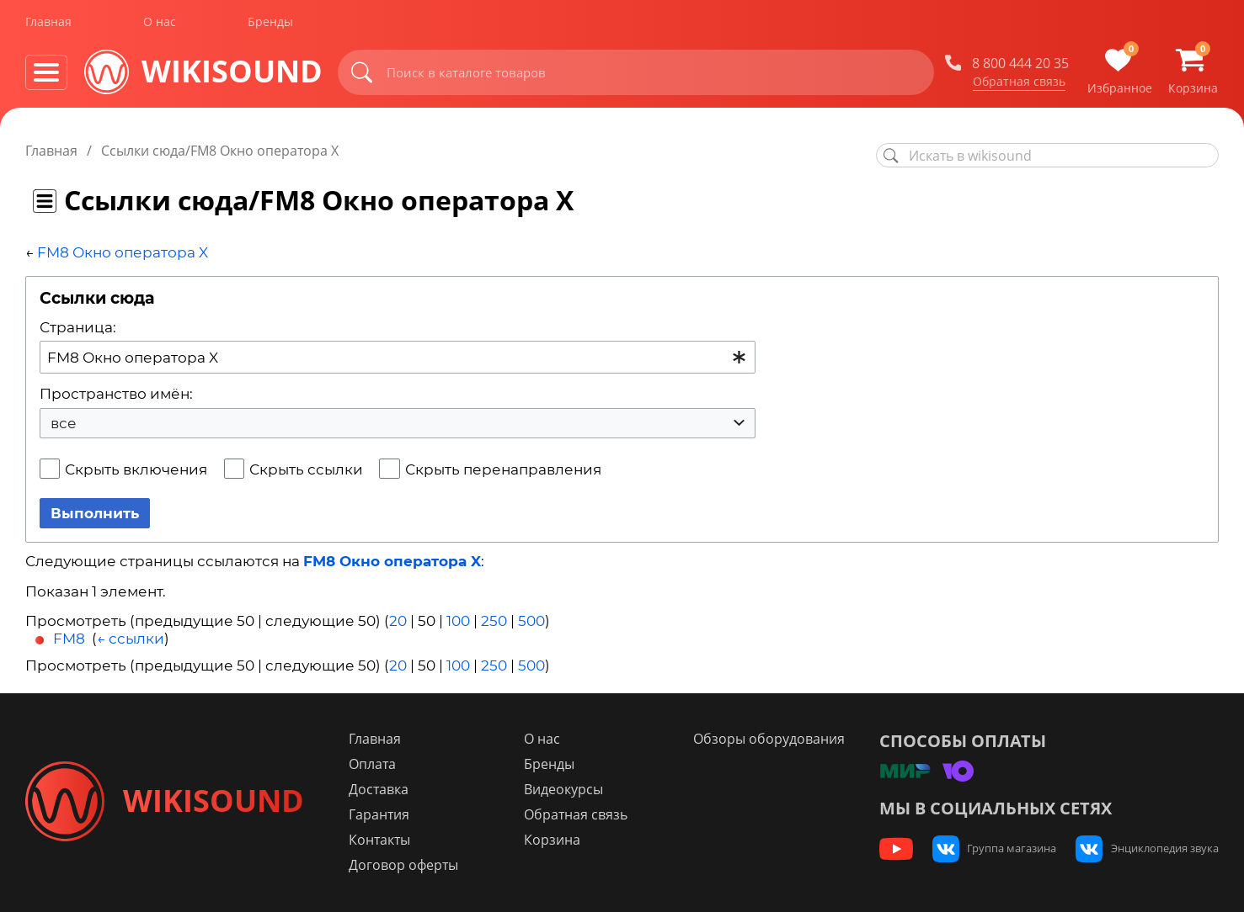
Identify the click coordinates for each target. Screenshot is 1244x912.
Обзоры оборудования (772, 738)
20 (398, 620)
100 (458, 620)
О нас (159, 24)
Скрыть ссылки (306, 469)
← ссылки (130, 638)
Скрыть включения (136, 469)
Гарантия (386, 814)
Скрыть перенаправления (503, 469)
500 (531, 620)
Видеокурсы (568, 789)
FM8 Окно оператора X (122, 252)
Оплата (379, 764)
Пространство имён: (116, 393)
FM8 (69, 638)
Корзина (557, 839)
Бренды (270, 24)
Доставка (386, 789)
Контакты (387, 839)
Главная (48, 24)
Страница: (78, 327)
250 (494, 620)
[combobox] (397, 357)
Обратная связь (1019, 83)
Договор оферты (411, 865)
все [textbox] (64, 423)
